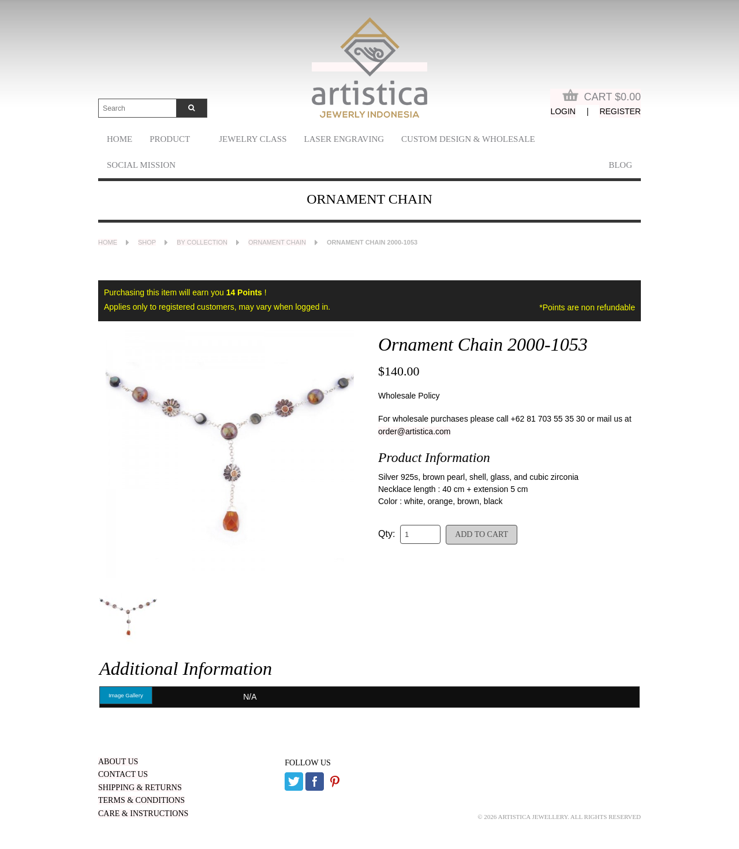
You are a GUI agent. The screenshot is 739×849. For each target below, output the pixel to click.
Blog (620, 165)
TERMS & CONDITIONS (141, 800)
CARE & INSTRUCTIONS (143, 813)
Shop (147, 242)
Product (170, 139)
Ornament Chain (277, 242)
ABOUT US (118, 761)
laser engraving (344, 139)
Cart (601, 96)
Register (620, 111)
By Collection (202, 242)
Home (119, 139)
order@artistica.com (414, 431)
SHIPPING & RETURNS (140, 787)
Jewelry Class (252, 139)
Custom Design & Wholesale (468, 139)
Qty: (386, 534)
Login (563, 111)
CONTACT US (123, 774)
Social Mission (141, 165)
